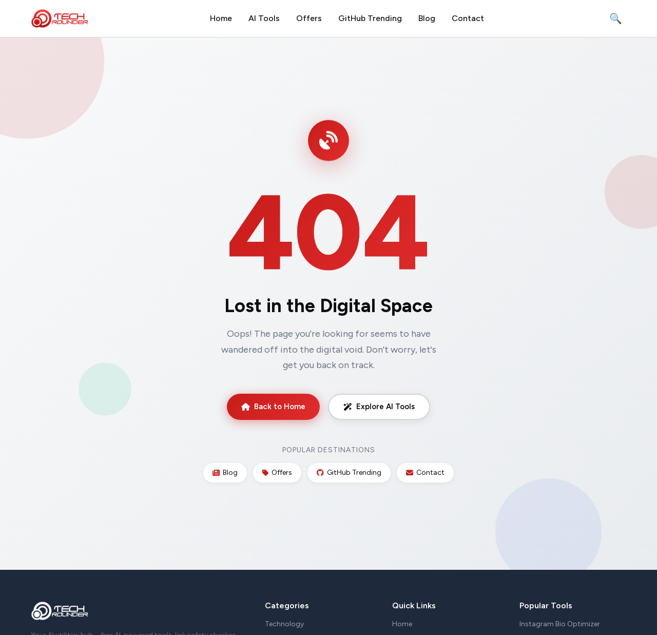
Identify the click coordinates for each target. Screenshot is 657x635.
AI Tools (264, 18)
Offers (309, 18)
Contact (468, 18)
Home (221, 18)
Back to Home (273, 406)
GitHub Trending (370, 18)
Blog (426, 18)
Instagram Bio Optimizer (559, 624)
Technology (284, 624)
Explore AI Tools (379, 406)
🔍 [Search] (615, 18)
